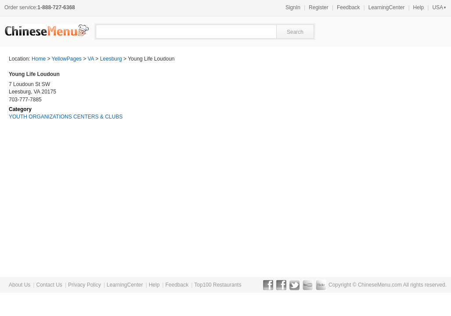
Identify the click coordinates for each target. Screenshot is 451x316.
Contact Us (49, 285)
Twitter (294, 285)
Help (418, 7)
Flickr (320, 285)
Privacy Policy (84, 285)
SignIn (292, 7)
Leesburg (111, 59)
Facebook (268, 285)
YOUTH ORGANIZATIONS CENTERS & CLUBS (66, 117)
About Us (19, 285)
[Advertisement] (376, 125)
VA (91, 59)
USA (439, 7)
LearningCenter (386, 7)
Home (39, 59)
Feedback (348, 7)
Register (318, 7)
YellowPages (67, 59)
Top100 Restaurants (217, 285)
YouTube (307, 285)
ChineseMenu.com (380, 285)
